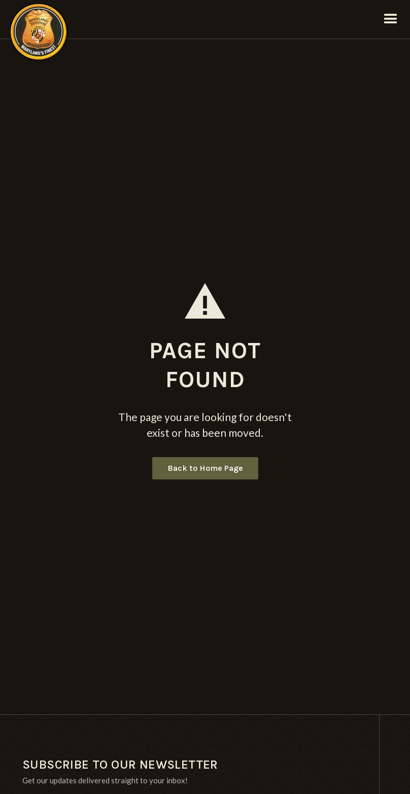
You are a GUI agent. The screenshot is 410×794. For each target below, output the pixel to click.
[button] (390, 19)
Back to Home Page (205, 468)
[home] (38, 19)
